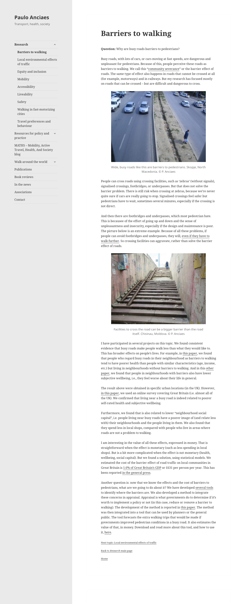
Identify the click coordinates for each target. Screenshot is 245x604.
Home (104, 558)
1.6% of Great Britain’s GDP (142, 468)
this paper (190, 353)
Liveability (25, 94)
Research (21, 44)
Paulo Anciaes (31, 17)
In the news (22, 184)
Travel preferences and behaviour (34, 123)
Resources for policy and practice (31, 135)
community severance (163, 69)
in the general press (136, 473)
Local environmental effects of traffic (37, 62)
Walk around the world (30, 162)
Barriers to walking (32, 52)
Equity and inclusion (31, 72)
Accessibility (26, 87)
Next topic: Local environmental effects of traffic (128, 542)
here (107, 532)
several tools (204, 488)
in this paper (110, 393)
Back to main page (116, 550)
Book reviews (23, 177)
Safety (21, 102)
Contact (19, 200)
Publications (23, 169)
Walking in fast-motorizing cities (36, 111)
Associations (23, 192)
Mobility (23, 79)
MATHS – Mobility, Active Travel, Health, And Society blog (33, 149)
